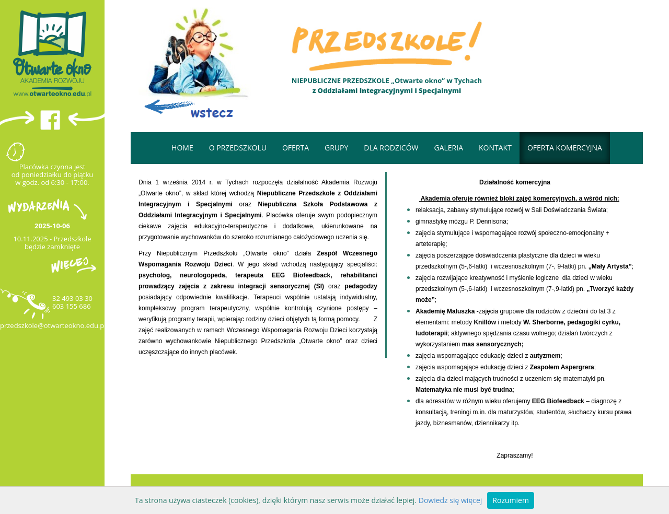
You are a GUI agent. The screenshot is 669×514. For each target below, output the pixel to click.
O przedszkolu (238, 148)
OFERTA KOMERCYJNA (564, 148)
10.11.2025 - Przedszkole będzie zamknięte (52, 242)
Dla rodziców (391, 148)
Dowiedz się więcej (450, 500)
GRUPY (336, 148)
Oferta (295, 148)
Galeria (448, 148)
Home (182, 148)
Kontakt (495, 148)
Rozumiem (510, 500)
